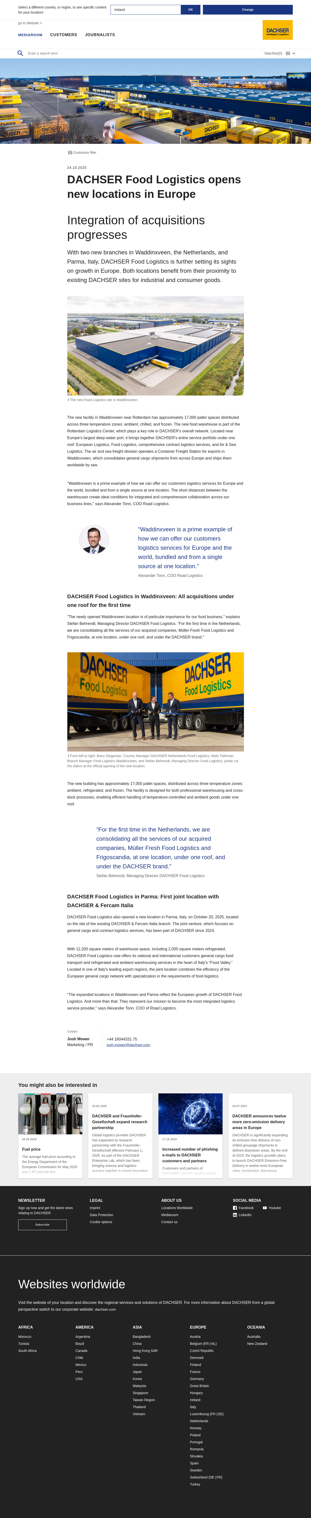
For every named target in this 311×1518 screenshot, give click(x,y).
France (195, 1372)
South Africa (27, 1351)
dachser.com (106, 1309)
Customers (66, 35)
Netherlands (199, 1421)
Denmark (197, 1358)
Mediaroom (31, 35)
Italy (193, 1407)
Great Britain (199, 1386)
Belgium (196, 1344)
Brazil (80, 1344)
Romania (197, 1449)
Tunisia (23, 1344)
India (136, 1358)
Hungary (196, 1393)
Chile (79, 1358)
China (137, 1344)
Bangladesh (142, 1337)
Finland (195, 1365)
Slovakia (196, 1456)
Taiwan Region (144, 1400)
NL (213, 1344)
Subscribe (42, 1224)
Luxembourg (199, 1414)
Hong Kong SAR (145, 1351)
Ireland (195, 1400)
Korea (137, 1379)
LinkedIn (242, 1215)
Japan (137, 1372)
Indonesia (140, 1365)
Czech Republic (202, 1351)
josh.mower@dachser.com (130, 1045)
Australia (253, 1337)
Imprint (95, 1208)
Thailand (139, 1407)
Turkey (195, 1484)
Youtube (272, 1208)
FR (206, 1344)
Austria (195, 1337)
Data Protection (101, 1215)
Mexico (81, 1365)
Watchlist (273, 53)
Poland (195, 1435)
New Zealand (257, 1344)
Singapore (140, 1393)
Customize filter (81, 152)
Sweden (196, 1470)
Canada (81, 1351)
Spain (194, 1463)
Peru (79, 1372)
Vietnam (139, 1414)
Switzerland (198, 1477)
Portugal (196, 1442)
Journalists (102, 35)
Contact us (169, 1222)
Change (247, 9)
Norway (195, 1428)
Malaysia (139, 1386)
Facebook (243, 1208)
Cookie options (101, 1222)
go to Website (30, 23)
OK (191, 9)
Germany (197, 1379)
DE (220, 1414)
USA (79, 1379)
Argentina (83, 1337)
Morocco (24, 1337)
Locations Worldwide (177, 1208)
